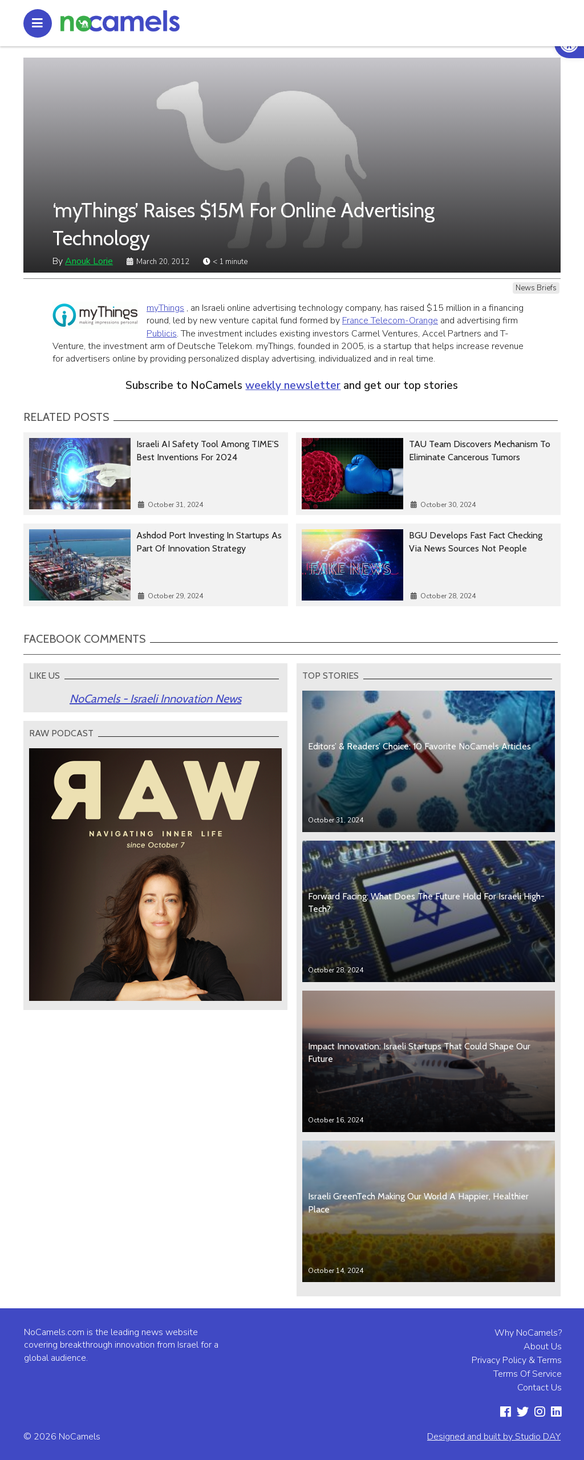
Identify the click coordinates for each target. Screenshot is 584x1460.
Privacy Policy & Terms (517, 1360)
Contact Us (539, 1387)
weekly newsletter (292, 385)
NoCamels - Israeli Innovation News (155, 698)
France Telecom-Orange (390, 320)
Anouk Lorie (89, 261)
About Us (543, 1346)
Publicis (162, 333)
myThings (165, 308)
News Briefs (536, 288)
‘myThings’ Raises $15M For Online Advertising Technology (243, 224)
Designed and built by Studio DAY (494, 1436)
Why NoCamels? (528, 1333)
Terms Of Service (527, 1374)
